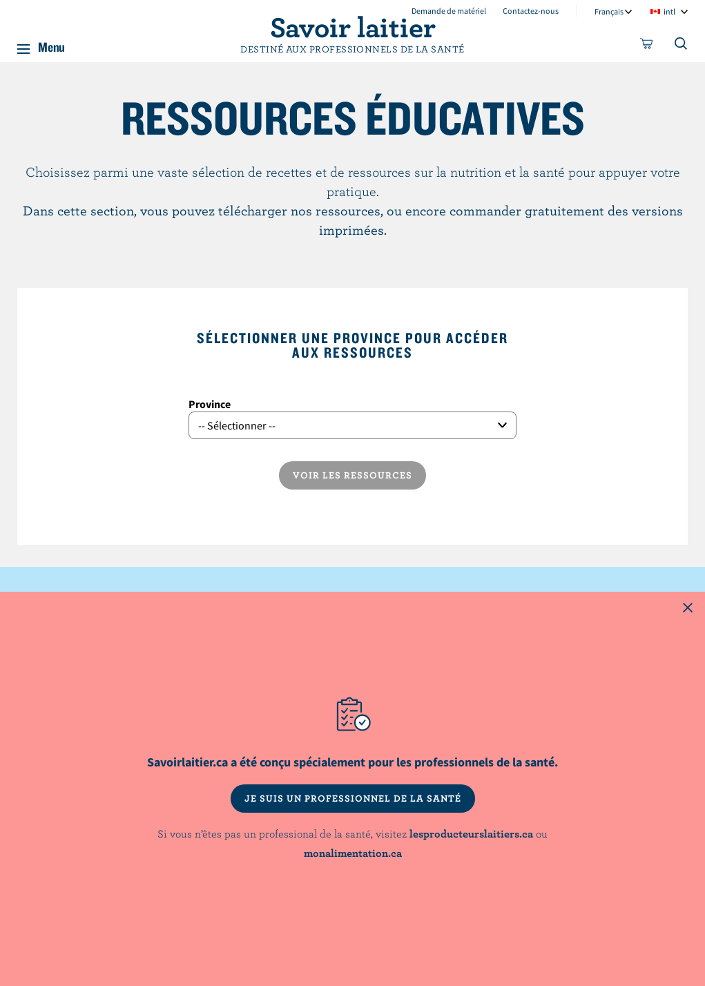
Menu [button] (51, 44)
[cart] (647, 46)
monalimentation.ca (353, 853)
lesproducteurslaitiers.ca (471, 833)
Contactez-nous (531, 11)
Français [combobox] (609, 11)
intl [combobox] (669, 11)
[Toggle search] (681, 46)
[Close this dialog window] (687, 609)
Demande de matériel (449, 11)
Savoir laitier (353, 26)
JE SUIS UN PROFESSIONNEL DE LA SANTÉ (352, 798)
